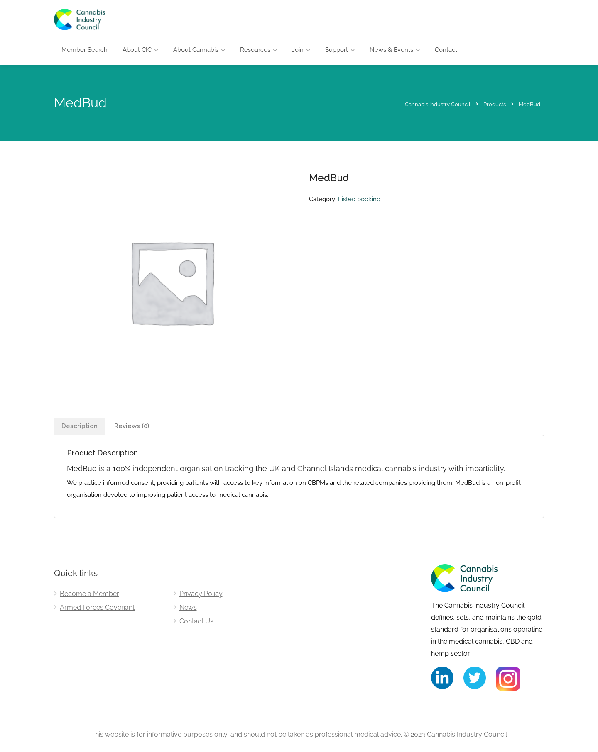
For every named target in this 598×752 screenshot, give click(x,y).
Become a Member (89, 594)
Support (336, 50)
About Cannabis (195, 50)
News (188, 607)
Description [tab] (79, 426)
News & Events (391, 50)
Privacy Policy (201, 594)
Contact (446, 50)
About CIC (137, 50)
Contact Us (196, 621)
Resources (255, 50)
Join (298, 50)
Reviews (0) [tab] (131, 426)
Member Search (84, 50)
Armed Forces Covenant (97, 607)
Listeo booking (359, 199)
